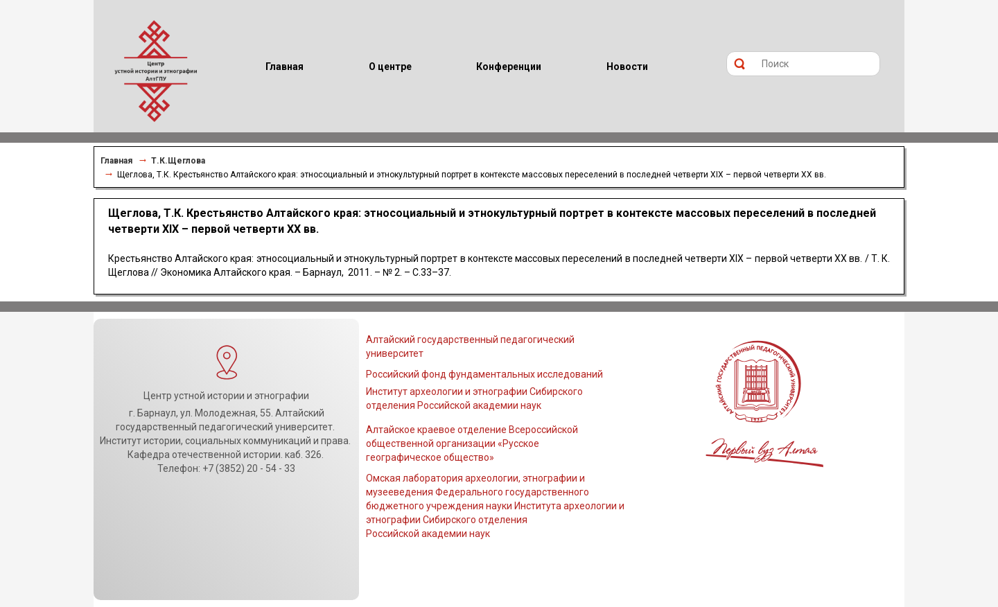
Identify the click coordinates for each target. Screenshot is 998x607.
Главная (116, 161)
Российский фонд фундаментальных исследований (484, 374)
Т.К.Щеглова (178, 161)
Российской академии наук (428, 533)
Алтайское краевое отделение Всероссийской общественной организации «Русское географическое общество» (472, 443)
